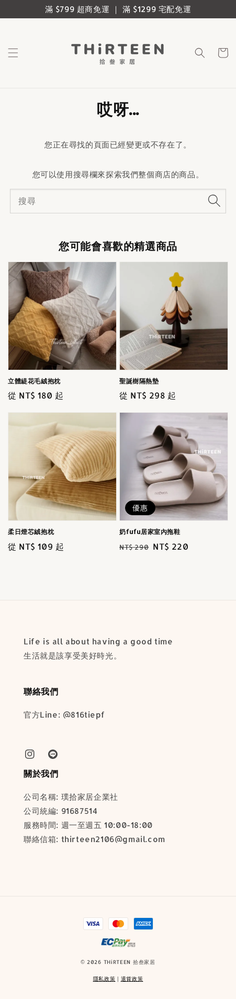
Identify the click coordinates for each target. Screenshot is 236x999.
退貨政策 (132, 978)
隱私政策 (104, 978)
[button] (13, 52)
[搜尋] (214, 200)
